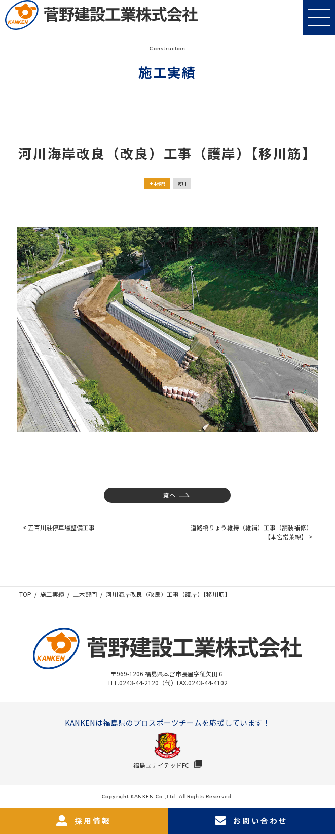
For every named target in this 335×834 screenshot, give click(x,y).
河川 (182, 183)
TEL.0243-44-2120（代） (142, 682)
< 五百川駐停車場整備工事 (59, 527)
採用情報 (83, 820)
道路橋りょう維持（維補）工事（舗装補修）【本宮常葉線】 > (251, 532)
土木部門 (157, 183)
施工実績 (52, 594)
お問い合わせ (251, 820)
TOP (25, 594)
